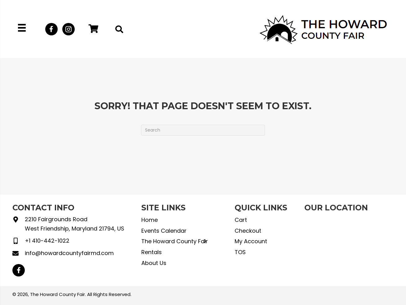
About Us (153, 263)
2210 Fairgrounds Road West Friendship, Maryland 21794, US (74, 223)
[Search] (203, 130)
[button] (51, 29)
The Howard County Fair (174, 241)
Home (149, 220)
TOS (240, 252)
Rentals (151, 252)
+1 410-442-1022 (47, 240)
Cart (241, 220)
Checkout (248, 231)
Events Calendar (164, 231)
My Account (251, 241)
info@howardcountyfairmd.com (69, 253)
